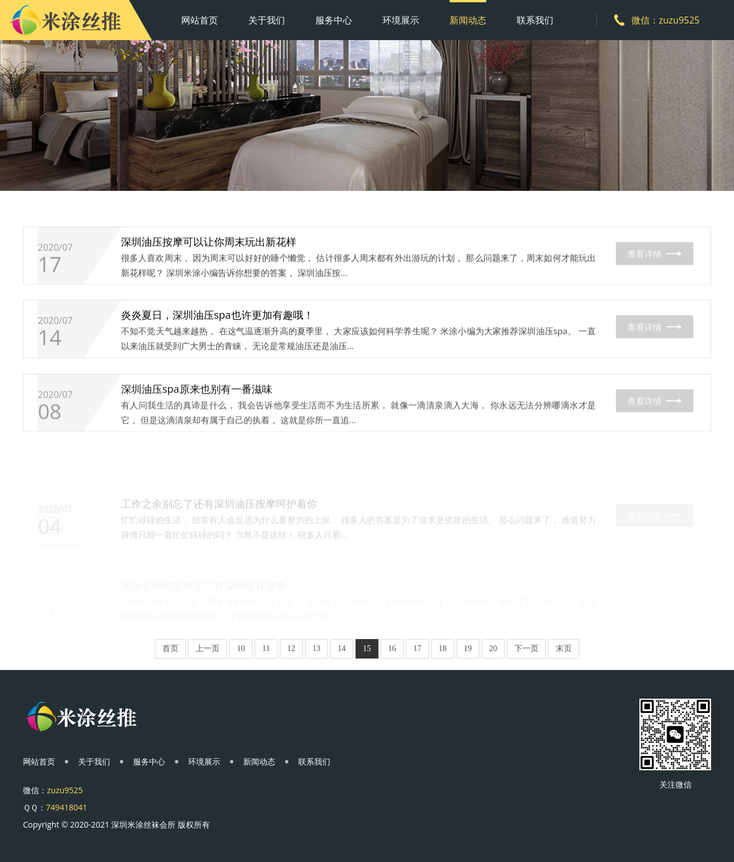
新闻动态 (468, 20)
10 (241, 648)
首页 (170, 648)
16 (392, 648)
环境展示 (400, 20)
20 (493, 648)
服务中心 (333, 20)
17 (49, 267)
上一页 (208, 648)
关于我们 (266, 20)
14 (49, 342)
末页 (564, 648)
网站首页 (199, 20)
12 (291, 648)
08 (49, 419)
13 (317, 648)
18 (443, 648)
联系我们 (535, 20)
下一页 (526, 648)
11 (266, 648)
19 (468, 648)
